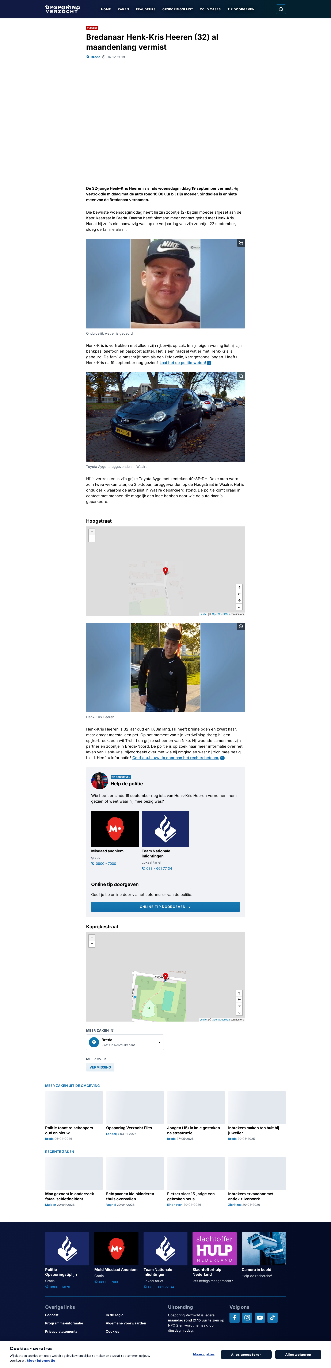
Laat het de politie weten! (183, 362)
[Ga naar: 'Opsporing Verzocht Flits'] (135, 1116)
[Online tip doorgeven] (165, 907)
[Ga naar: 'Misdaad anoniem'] (115, 838)
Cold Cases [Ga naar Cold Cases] (210, 9)
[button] (165, 571)
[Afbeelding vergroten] (241, 243)
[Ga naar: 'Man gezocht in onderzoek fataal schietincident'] (74, 1182)
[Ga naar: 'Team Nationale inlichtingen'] (166, 841)
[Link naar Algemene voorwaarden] (134, 1323)
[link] (125, 1042)
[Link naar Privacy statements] (73, 1331)
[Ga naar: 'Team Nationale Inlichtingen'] (166, 1260)
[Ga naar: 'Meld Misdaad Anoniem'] (116, 1258)
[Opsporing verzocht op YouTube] (260, 1318)
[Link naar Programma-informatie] (73, 1323)
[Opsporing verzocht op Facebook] (234, 1318)
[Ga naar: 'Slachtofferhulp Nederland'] (215, 1257)
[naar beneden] (239, 607)
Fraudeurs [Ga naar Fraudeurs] (146, 9)
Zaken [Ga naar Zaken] (123, 9)
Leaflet (203, 614)
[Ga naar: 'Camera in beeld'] (264, 1255)
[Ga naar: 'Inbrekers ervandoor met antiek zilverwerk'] (257, 1182)
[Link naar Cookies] (134, 1331)
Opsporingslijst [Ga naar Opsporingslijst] (177, 9)
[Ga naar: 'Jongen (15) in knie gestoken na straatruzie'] (196, 1116)
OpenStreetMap (221, 614)
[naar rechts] (239, 600)
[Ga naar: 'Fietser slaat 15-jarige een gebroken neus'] (196, 1182)
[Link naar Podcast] (73, 1315)
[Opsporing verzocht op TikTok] (272, 1318)
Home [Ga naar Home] (106, 9)
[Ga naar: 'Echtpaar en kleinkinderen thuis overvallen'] (135, 1182)
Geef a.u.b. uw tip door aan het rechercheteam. (175, 757)
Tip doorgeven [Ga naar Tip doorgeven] (241, 9)
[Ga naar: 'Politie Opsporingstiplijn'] (67, 1260)
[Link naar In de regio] (134, 1315)
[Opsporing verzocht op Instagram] (247, 1318)
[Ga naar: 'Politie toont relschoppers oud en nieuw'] (74, 1116)
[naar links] (239, 594)
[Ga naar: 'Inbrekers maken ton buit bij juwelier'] (257, 1116)
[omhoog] (239, 588)
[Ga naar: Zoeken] (281, 9)
